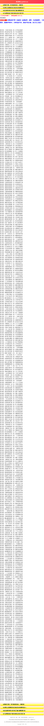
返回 (2, 2)
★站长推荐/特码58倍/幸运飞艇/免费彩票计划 (13, 10)
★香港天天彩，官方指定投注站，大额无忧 (13, 5)
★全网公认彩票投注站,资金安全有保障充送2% (14, 7)
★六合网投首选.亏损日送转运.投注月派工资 (13, 13)
